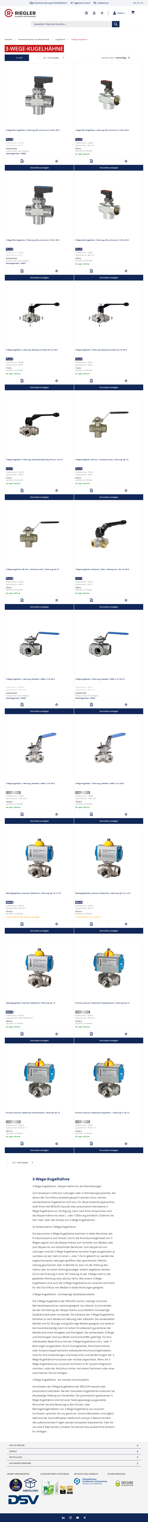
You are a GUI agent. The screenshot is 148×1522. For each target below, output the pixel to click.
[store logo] (20, 13)
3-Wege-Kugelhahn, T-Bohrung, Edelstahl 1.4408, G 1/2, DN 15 (100, 679)
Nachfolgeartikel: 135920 (16, 698)
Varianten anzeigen (39, 167)
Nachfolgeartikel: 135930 (85, 698)
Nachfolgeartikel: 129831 (16, 263)
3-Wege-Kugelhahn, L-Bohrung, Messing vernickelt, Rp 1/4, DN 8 (32, 350)
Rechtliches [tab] (15, 1457)
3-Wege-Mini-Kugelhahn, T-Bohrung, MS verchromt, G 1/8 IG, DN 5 (33, 240)
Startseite (8, 39)
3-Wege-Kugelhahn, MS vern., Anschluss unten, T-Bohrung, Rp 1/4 (32, 569)
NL (142, 3)
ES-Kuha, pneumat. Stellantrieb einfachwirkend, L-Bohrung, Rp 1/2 (33, 1112)
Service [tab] (13, 1451)
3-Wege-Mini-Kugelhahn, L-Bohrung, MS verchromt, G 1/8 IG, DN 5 (33, 130)
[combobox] (75, 24)
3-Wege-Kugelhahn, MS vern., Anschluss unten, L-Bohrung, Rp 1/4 (101, 459)
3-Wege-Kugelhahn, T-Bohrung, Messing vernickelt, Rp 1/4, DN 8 (101, 350)
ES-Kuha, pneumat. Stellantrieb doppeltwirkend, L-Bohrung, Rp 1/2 (102, 1003)
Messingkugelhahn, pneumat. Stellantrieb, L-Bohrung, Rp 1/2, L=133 (102, 893)
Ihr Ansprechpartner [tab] (20, 1463)
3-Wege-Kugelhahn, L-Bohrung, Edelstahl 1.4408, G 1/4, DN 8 (30, 679)
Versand (89, 151)
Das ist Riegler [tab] (17, 1445)
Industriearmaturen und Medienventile (33, 39)
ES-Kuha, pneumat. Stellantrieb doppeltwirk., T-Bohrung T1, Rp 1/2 (102, 1112)
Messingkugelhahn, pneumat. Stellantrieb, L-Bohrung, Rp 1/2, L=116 (33, 893)
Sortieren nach (107, 58)
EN (138, 3)
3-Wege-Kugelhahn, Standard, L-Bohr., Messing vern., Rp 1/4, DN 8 (102, 569)
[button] (122, 13)
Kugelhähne (60, 39)
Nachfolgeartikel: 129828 (16, 153)
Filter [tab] (19, 57)
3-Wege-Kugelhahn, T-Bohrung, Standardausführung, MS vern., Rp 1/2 (34, 459)
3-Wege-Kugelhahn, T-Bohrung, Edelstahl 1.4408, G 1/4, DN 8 (99, 783)
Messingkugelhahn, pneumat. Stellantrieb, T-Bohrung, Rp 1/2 (30, 1003)
